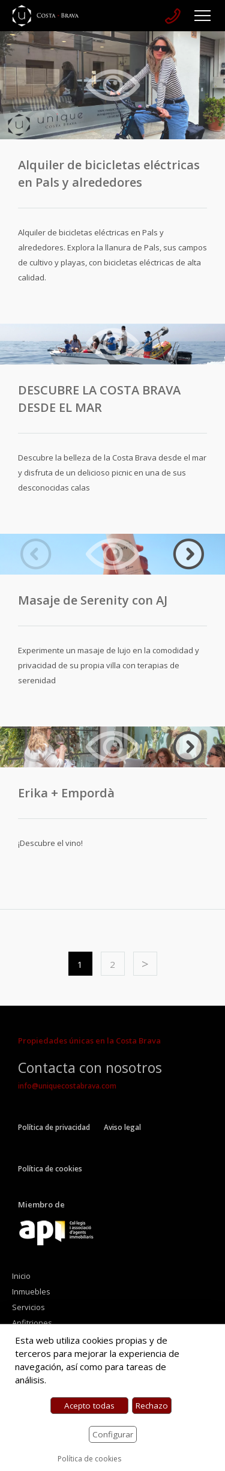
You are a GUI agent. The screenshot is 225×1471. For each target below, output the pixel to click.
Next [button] (189, 554)
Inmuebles (31, 1291)
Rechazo (152, 1405)
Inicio (21, 1275)
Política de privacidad (54, 1127)
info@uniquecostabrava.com (67, 1086)
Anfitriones (32, 1322)
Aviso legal (122, 1127)
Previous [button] (36, 554)
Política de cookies (50, 1169)
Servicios (28, 1307)
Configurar (112, 1434)
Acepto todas (89, 1405)
